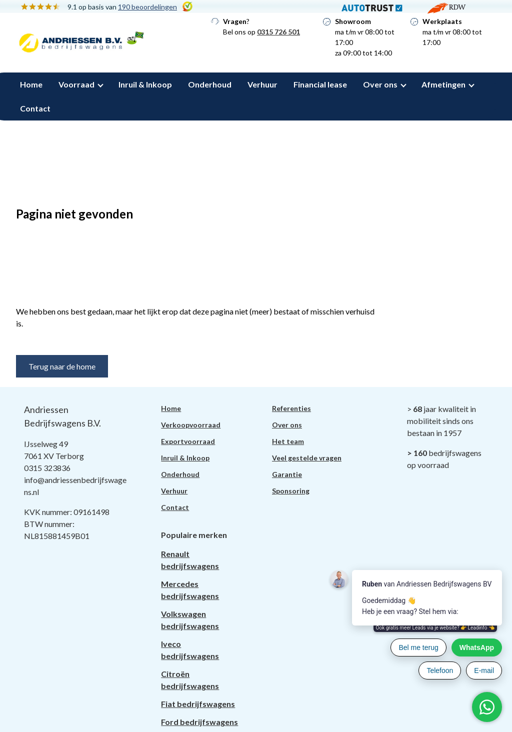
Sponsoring (291, 490)
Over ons (380, 84)
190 (147, 6)
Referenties (291, 408)
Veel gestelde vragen (307, 458)
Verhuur (263, 84)
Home (31, 84)
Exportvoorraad (188, 441)
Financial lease (320, 84)
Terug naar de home (62, 366)
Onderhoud (210, 84)
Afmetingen (444, 84)
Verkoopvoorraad (190, 424)
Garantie (287, 474)
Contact (35, 108)
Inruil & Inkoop (145, 84)
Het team (288, 441)
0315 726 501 (278, 32)
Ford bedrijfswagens (199, 721)
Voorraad (76, 84)
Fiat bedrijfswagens (198, 703)
